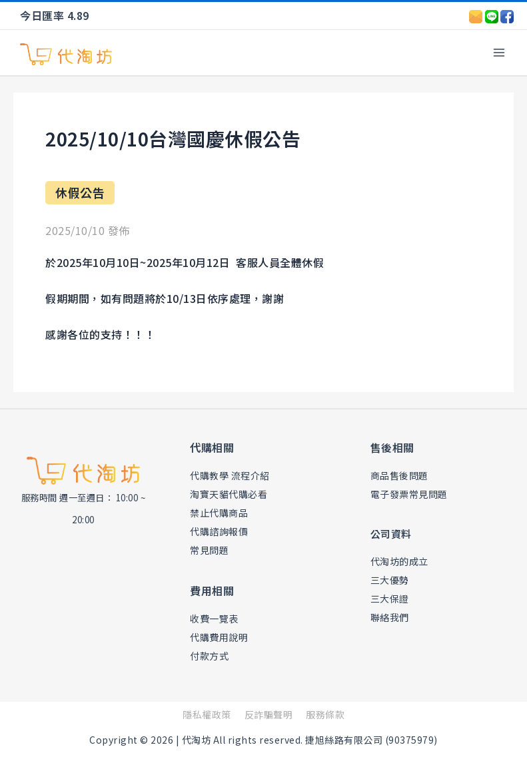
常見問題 (210, 550)
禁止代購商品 (221, 512)
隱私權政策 (207, 714)
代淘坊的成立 (401, 561)
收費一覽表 (216, 618)
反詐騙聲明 (269, 714)
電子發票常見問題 (411, 494)
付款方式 (210, 655)
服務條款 (325, 714)
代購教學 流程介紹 (232, 475)
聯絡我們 (391, 617)
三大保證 (391, 598)
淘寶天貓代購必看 (231, 494)
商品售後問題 (401, 475)
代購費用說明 (221, 637)
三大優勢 (391, 580)
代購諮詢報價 (221, 531)
